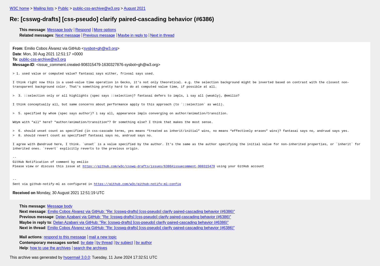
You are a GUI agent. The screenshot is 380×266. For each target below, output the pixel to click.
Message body (59, 30)
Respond (83, 30)
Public (63, 8)
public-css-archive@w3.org (96, 8)
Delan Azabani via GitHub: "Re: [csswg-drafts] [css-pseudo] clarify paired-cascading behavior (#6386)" (143, 217)
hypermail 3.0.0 (76, 257)
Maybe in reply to (132, 35)
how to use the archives (50, 248)
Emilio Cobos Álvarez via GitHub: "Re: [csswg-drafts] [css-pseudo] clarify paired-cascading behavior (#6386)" (141, 211)
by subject (124, 243)
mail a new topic (103, 237)
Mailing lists (43, 8)
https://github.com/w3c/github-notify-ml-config (137, 184)
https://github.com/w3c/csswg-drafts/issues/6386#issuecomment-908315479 (149, 166)
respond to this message (65, 237)
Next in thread (162, 35)
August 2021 (135, 8)
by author (144, 243)
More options (105, 30)
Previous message (99, 35)
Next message (67, 35)
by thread (104, 243)
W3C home (19, 8)
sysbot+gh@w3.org (100, 48)
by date (87, 243)
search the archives (90, 248)
